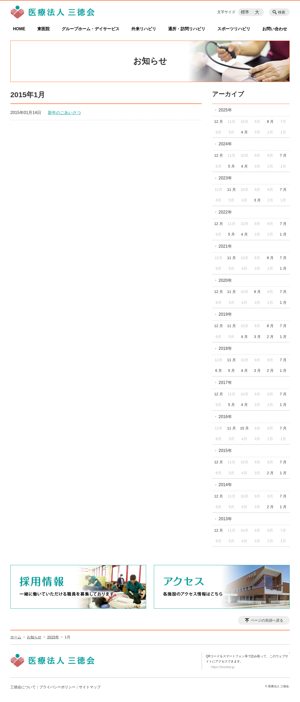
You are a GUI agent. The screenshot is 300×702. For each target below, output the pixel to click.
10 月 (244, 428)
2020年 (225, 280)
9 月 (257, 292)
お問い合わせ (274, 29)
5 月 (231, 166)
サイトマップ (90, 687)
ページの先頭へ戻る (267, 620)
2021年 (225, 246)
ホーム (15, 637)
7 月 (283, 155)
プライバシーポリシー (57, 687)
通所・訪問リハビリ (186, 29)
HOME (19, 29)
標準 (245, 12)
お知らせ (34, 637)
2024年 (225, 144)
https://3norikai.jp (223, 667)
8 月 (270, 121)
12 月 (218, 121)
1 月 (283, 234)
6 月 (218, 370)
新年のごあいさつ (64, 112)
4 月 (244, 132)
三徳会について (23, 687)
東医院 (43, 29)
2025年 (225, 110)
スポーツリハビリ (233, 29)
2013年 (225, 519)
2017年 (225, 382)
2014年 (225, 484)
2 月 (270, 337)
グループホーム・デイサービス (90, 29)
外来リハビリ (143, 29)
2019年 (225, 314)
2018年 (225, 348)
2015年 (225, 450)
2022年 (225, 212)
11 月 (231, 189)
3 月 (257, 200)
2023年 (225, 178)
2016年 (225, 416)
